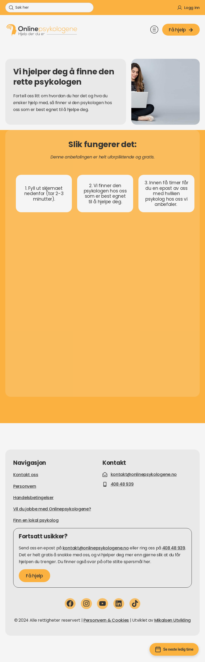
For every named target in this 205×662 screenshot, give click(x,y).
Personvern (24, 486)
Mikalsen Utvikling (172, 620)
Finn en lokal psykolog (35, 520)
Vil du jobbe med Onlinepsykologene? (52, 509)
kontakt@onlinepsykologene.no (96, 548)
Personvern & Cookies (106, 620)
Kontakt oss (25, 475)
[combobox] (49, 7)
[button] (154, 30)
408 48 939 (173, 548)
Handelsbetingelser (33, 498)
